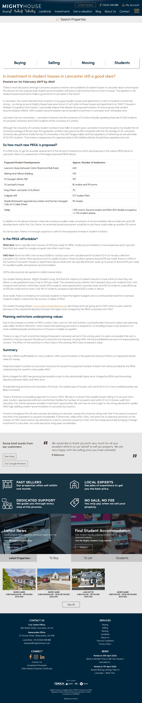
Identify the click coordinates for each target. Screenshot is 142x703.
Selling (18, 11)
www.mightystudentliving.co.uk (50, 305)
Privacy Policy (105, 644)
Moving (88, 62)
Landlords (45, 11)
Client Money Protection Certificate (36, 668)
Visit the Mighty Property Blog (18, 540)
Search (84, 547)
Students (122, 62)
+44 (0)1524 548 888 (42, 640)
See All (71, 604)
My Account (130, 4)
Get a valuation (82, 11)
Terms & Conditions (105, 640)
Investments (62, 11)
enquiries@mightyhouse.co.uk (37, 643)
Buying (7, 11)
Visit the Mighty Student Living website (93, 540)
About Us (110, 11)
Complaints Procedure (37, 665)
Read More (13, 547)
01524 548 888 (109, 4)
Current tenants (85, 4)
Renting (30, 11)
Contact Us (37, 662)
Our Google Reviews (15, 463)
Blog (98, 11)
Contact (124, 11)
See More (9, 456)
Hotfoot (75, 699)
